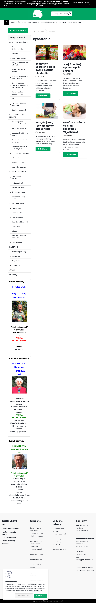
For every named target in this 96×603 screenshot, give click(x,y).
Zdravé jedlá (16, 208)
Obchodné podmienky (49, 22)
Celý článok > (43, 95)
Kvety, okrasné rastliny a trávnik (20, 64)
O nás (24, 22)
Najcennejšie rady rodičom (18, 198)
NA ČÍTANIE (13, 247)
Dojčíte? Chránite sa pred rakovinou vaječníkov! (74, 127)
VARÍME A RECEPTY (16, 203)
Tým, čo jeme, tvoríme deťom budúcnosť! (45, 126)
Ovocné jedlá (17, 242)
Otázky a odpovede (19, 110)
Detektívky (16, 256)
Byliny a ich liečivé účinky (18, 71)
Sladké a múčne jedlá (20, 222)
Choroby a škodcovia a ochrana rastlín (20, 77)
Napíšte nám (15, 22)
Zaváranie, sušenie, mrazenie (19, 104)
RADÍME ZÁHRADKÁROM (18, 42)
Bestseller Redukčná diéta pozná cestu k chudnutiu (45, 68)
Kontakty (62, 22)
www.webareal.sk (56, 601)
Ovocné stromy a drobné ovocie (18, 48)
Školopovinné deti (18, 192)
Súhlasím (40, 596)
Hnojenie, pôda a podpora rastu (18, 93)
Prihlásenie (79, 2)
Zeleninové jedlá (18, 217)
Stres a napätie (18, 162)
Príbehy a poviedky (19, 252)
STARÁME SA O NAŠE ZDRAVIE (17, 115)
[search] (60, 13)
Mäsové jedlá (17, 213)
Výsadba (15, 99)
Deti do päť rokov (18, 188)
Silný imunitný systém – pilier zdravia (72, 67)
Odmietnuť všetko (24, 596)
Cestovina (16, 227)
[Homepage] (6, 22)
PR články (13, 275)
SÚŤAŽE (12, 270)
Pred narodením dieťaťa (18, 177)
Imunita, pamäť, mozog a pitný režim (19, 123)
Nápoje (14, 231)
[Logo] (18, 14)
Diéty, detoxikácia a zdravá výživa (19, 148)
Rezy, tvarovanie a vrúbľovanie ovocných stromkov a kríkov (20, 85)
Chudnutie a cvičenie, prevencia (20, 141)
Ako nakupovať (33, 22)
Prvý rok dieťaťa (18, 183)
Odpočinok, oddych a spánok (20, 134)
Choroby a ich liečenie (20, 153)
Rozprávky (15, 261)
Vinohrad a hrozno (19, 58)
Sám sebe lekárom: (19, 167)
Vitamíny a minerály (19, 128)
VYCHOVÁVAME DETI (17, 172)
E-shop (18, 30)
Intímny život (17, 158)
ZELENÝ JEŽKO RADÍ (74, 22)
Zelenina (15, 54)
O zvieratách (16, 265)
